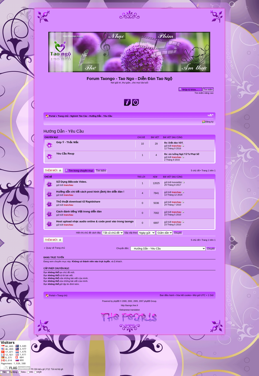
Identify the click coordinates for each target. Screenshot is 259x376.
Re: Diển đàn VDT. (173, 143)
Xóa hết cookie (183, 295)
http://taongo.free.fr (129, 305)
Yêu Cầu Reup (65, 153)
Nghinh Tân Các (78, 116)
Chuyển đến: (122, 248)
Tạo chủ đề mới (53, 170)
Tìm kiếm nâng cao (204, 93)
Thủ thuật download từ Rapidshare (78, 201)
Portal (52, 116)
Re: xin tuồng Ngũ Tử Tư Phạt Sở (181, 154)
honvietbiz (177, 182)
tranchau (176, 146)
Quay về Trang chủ (55, 248)
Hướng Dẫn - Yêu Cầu (100, 116)
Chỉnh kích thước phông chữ (210, 115)
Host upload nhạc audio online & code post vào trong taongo (95, 221)
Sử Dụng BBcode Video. (71, 181)
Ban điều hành (167, 295)
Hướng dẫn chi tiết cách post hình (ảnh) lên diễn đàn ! (90, 191)
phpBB (116, 301)
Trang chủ (63, 116)
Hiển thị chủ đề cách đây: (99, 232)
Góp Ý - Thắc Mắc (67, 142)
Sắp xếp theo (139, 232)
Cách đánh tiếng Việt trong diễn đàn (79, 211)
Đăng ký (209, 121)
